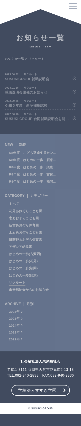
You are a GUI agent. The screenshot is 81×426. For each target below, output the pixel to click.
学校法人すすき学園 (37, 390)
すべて (14, 207)
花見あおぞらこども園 (25, 214)
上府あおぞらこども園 (25, 236)
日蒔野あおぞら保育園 (25, 243)
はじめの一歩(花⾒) (23, 265)
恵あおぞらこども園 (24, 222)
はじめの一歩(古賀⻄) (25, 258)
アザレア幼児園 (20, 250)
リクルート (17, 286)
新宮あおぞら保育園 (24, 229)
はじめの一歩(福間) (23, 272)
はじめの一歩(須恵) (23, 279)
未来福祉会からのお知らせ (29, 293)
